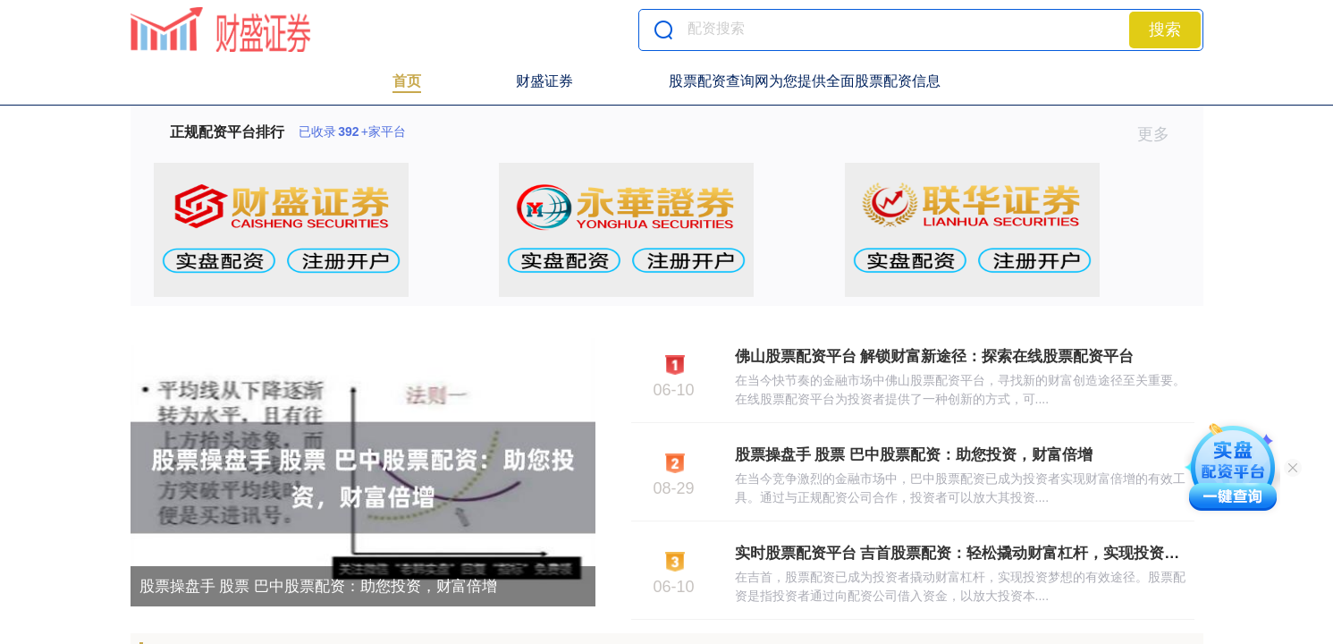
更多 (1161, 134)
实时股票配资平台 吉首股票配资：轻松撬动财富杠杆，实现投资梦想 (965, 553)
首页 (406, 81)
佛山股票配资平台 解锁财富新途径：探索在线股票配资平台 (935, 356)
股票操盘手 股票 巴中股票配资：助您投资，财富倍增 (318, 586)
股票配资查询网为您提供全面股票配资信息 (805, 81)
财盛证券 (544, 81)
